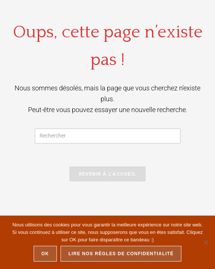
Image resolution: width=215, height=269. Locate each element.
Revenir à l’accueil (107, 174)
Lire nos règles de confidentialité (120, 253)
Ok (45, 253)
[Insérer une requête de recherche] (108, 136)
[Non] (205, 242)
